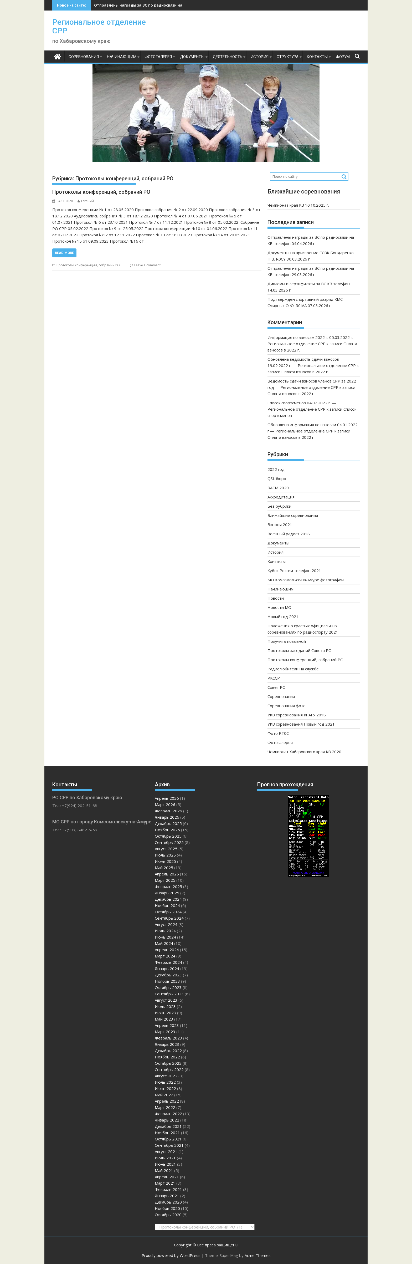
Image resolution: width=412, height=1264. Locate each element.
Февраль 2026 (168, 810)
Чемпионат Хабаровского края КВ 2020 (304, 751)
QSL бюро (276, 478)
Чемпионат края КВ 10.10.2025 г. (298, 205)
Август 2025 (166, 848)
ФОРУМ (343, 56)
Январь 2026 (167, 817)
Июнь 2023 (165, 1012)
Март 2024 (165, 956)
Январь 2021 (167, 1195)
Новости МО (279, 607)
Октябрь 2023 (168, 987)
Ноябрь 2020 (167, 1208)
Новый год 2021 (282, 616)
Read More (64, 253)
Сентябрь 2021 (169, 1145)
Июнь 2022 (165, 1088)
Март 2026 (165, 804)
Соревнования (84, 56)
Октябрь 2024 (168, 911)
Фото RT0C (278, 733)
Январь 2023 (167, 1044)
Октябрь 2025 (168, 836)
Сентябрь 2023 (169, 993)
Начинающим (121, 56)
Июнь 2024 (165, 937)
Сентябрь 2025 (169, 842)
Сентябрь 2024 (169, 918)
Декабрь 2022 (168, 1050)
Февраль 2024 (168, 962)
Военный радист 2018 (288, 533)
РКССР (273, 678)
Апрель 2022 (167, 1101)
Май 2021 (164, 1170)
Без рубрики (279, 506)
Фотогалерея (158, 56)
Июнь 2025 (165, 861)
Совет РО (276, 687)
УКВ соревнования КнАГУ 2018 (296, 714)
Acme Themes (258, 1255)
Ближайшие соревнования (292, 515)
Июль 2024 (165, 930)
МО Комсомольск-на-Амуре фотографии (305, 579)
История (259, 56)
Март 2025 (165, 880)
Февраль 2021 (168, 1189)
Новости (275, 598)
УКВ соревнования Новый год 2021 (301, 724)
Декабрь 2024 (168, 899)
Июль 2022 (165, 1082)
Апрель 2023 (167, 1025)
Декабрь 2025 (168, 823)
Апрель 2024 (167, 949)
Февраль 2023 (168, 1038)
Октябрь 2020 (168, 1214)
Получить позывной (286, 641)
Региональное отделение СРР (99, 26)
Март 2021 (165, 1183)
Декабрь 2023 (168, 974)
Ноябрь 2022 (167, 1056)
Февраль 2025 (168, 886)
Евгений (86, 201)
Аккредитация (281, 497)
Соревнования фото (286, 705)
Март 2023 (165, 1031)
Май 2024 (164, 943)
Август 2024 (166, 924)
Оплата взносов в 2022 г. (304, 371)
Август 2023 (166, 1000)
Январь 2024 (167, 968)
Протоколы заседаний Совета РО (299, 650)
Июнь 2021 (165, 1164)
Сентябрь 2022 (169, 1069)
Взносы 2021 (279, 524)
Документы (192, 56)
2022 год (276, 469)
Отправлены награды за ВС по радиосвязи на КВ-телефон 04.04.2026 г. (162, 5)
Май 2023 (164, 1019)
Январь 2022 (167, 1120)
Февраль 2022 (168, 1113)
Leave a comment (147, 265)
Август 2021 (166, 1151)
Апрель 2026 (167, 798)
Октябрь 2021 (168, 1138)
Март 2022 (165, 1107)
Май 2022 (164, 1094)
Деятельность (227, 56)
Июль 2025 (165, 855)
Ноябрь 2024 (167, 905)
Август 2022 (166, 1075)
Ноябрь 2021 (167, 1132)
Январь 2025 (167, 892)
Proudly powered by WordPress (171, 1255)
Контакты (317, 56)
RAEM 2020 (278, 487)
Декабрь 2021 (168, 1126)
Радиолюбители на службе (293, 668)
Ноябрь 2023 (167, 981)
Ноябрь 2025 (167, 829)
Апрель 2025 (167, 873)
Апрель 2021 (167, 1176)
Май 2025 (164, 867)
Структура (287, 56)
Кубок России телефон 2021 (294, 570)
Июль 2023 (165, 1006)
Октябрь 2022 (168, 1063)
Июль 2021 (165, 1157)
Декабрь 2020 (168, 1202)
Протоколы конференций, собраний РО (101, 192)
